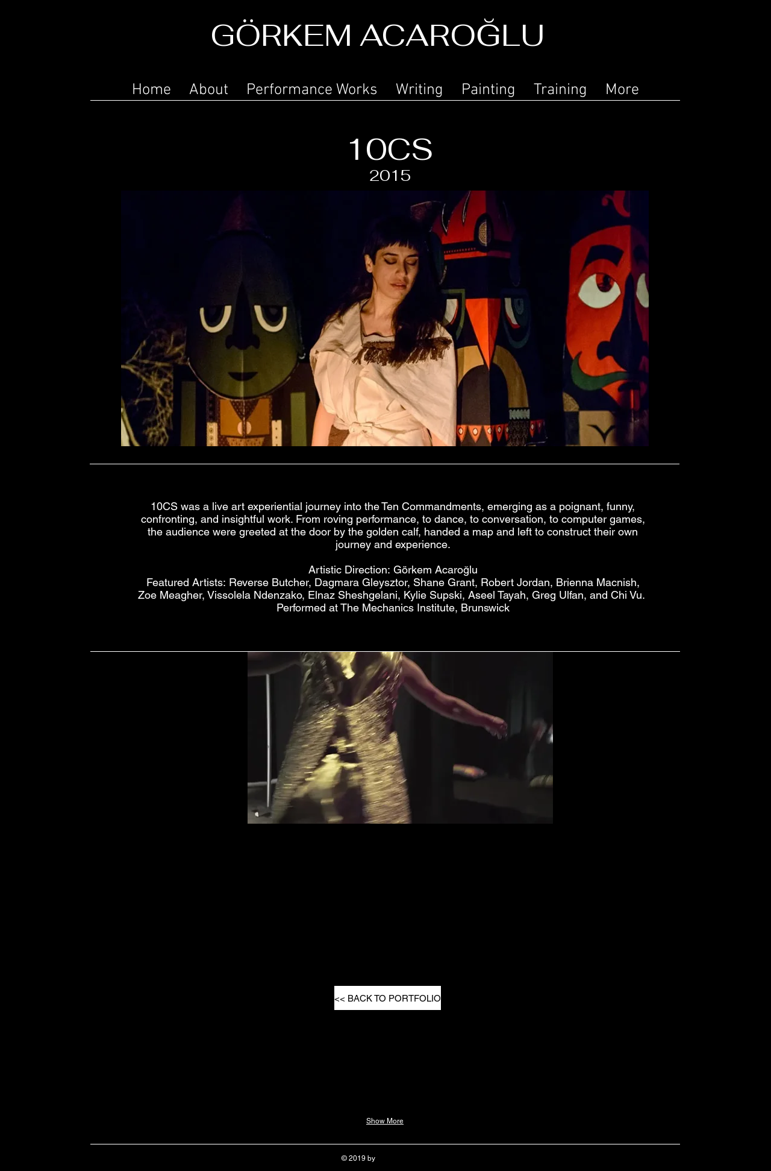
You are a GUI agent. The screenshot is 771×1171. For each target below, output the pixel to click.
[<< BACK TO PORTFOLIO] (388, 998)
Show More (385, 1121)
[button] (312, 88)
